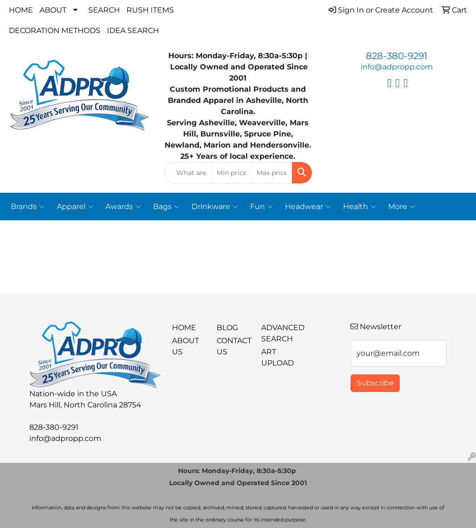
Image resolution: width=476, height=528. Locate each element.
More (401, 206)
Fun (261, 206)
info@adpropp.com (397, 66)
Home (21, 10)
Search (104, 10)
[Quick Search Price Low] (232, 172)
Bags (166, 206)
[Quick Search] (188, 172)
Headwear (308, 206)
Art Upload (277, 357)
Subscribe (375, 383)
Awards (123, 206)
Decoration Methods (54, 30)
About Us (185, 346)
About (53, 10)
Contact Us (233, 346)
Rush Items (150, 10)
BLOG (227, 327)
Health (359, 206)
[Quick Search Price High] (271, 172)
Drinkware (215, 206)
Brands (28, 206)
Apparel (75, 206)
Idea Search (133, 30)
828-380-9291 (396, 55)
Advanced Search (278, 333)
